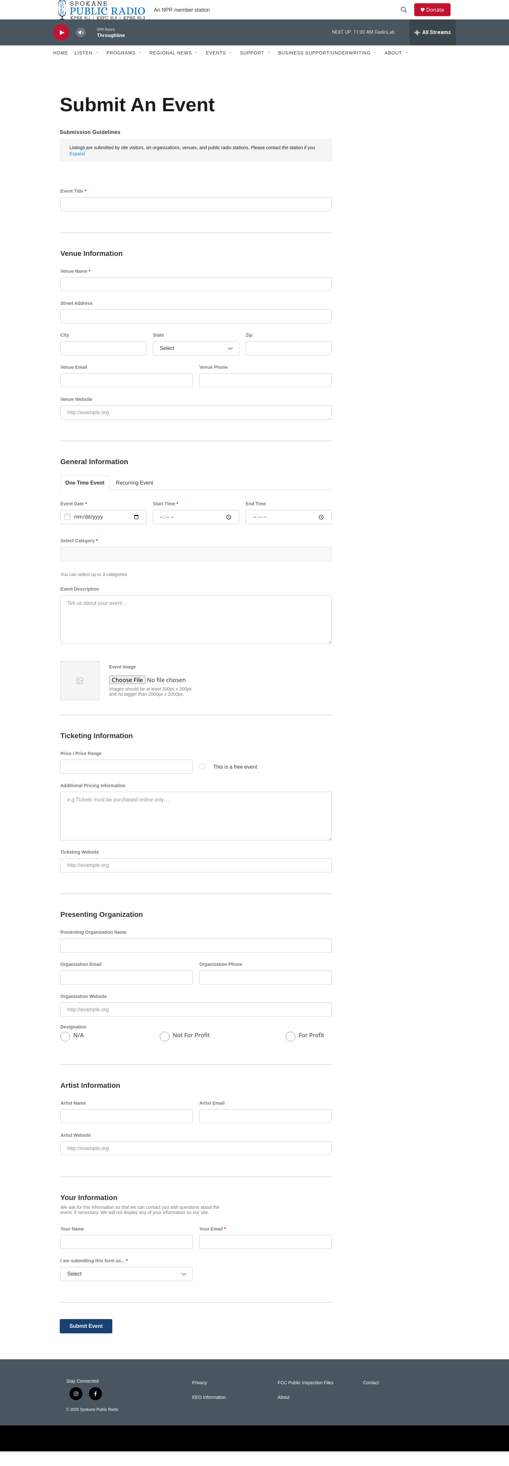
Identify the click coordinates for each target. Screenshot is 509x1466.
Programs (121, 67)
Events (216, 67)
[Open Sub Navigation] (97, 67)
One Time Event (85, 497)
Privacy (199, 1397)
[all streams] (432, 47)
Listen (84, 67)
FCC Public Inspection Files (305, 1397)
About (393, 67)
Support (252, 67)
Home (60, 67)
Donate (439, 17)
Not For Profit (185, 1051)
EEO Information (209, 1412)
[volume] (80, 47)
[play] (61, 47)
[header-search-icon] (407, 17)
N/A (72, 1051)
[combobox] (196, 568)
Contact (371, 1397)
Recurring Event (134, 497)
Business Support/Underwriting (324, 67)
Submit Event (86, 1340)
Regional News (171, 67)
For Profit (305, 1051)
